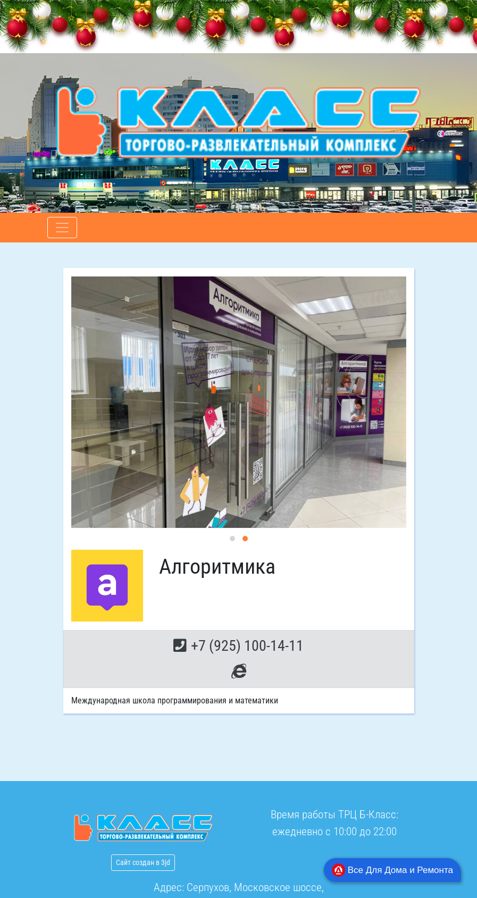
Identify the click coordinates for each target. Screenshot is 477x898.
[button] (232, 538)
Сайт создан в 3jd (143, 862)
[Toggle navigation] (62, 227)
